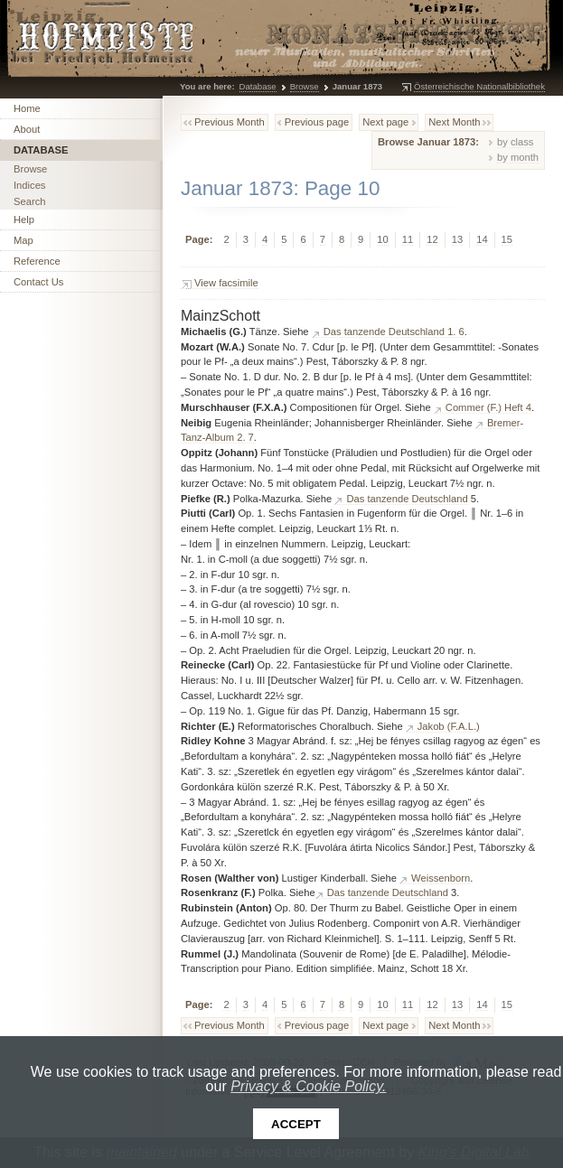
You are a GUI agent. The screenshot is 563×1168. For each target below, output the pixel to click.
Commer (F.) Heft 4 (488, 407)
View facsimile (226, 282)
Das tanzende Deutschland (406, 498)
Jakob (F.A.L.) (449, 726)
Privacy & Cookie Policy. (308, 1086)
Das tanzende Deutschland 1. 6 (394, 331)
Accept (296, 1124)
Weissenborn (440, 878)
